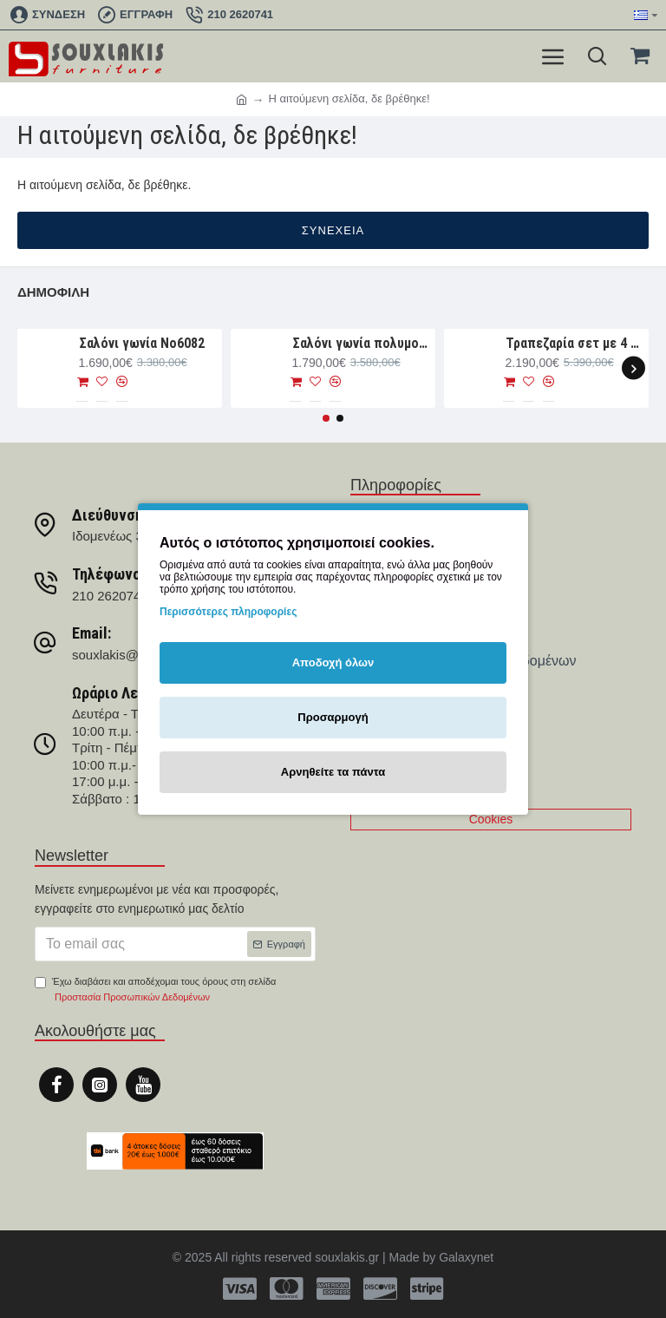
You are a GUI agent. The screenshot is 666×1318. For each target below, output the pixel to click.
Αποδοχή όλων (333, 662)
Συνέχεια (333, 230)
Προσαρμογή (332, 717)
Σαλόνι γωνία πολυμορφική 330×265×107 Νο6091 (361, 343)
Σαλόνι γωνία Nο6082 (142, 343)
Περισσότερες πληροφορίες (228, 612)
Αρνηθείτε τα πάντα (333, 771)
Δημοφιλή (53, 292)
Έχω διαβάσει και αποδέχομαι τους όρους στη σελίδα (155, 990)
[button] (633, 368)
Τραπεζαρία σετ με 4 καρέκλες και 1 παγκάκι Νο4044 (574, 343)
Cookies (491, 819)
